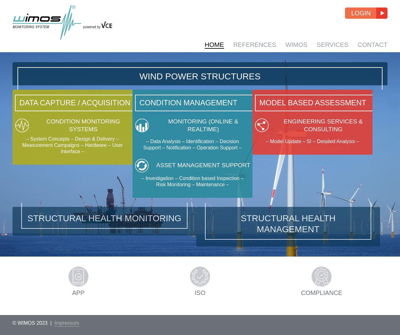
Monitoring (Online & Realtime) (199, 140)
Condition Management (198, 105)
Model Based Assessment (330, 105)
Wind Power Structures (199, 78)
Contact (372, 44)
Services (331, 44)
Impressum (66, 323)
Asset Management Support (199, 190)
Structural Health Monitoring (105, 232)
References (251, 44)
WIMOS (294, 44)
